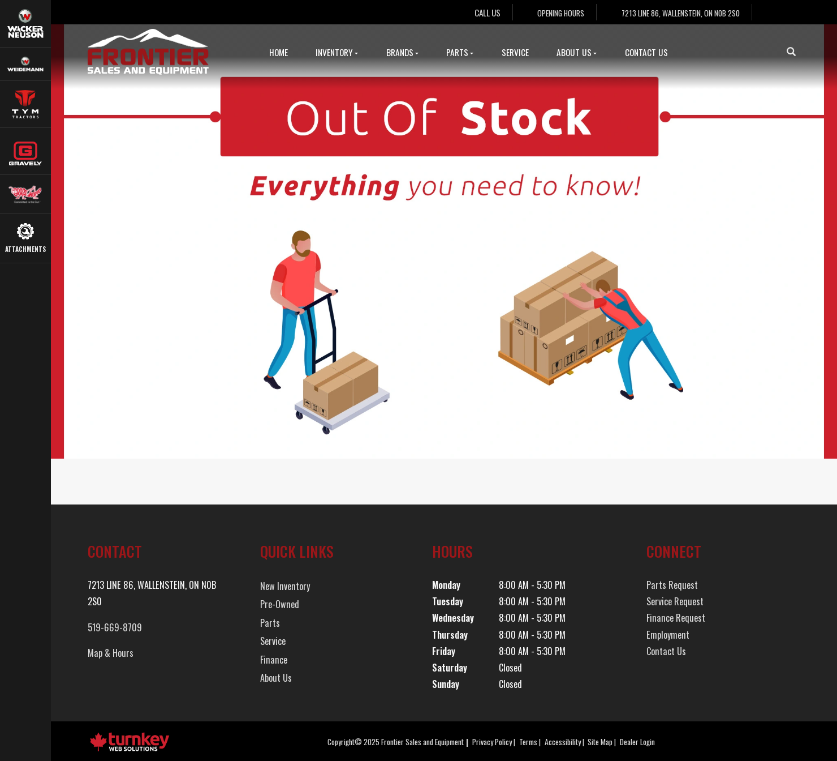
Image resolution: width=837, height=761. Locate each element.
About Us (276, 678)
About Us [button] (576, 52)
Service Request (675, 601)
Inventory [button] (337, 52)
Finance (273, 659)
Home (278, 52)
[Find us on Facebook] (769, 12)
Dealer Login (637, 741)
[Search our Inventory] (796, 51)
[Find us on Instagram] (788, 12)
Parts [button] (459, 52)
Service (515, 52)
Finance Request (675, 618)
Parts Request (672, 585)
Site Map (600, 741)
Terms (528, 741)
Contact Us (646, 52)
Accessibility (563, 741)
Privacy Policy (492, 741)
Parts (270, 623)
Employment (667, 635)
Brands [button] (402, 52)
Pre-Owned (279, 604)
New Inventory (285, 586)
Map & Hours (110, 653)
